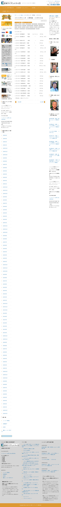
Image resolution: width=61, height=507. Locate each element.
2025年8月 (5, 161)
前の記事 (19, 101)
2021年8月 (5, 316)
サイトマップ (25, 496)
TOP (15, 15)
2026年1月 (5, 145)
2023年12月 (5, 225)
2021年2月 (5, 332)
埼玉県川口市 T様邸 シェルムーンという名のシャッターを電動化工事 (54, 150)
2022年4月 (5, 290)
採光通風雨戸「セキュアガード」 (23, 7)
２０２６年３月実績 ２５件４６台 (49, 459)
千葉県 (20, 27)
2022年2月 (5, 297)
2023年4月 (5, 251)
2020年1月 (5, 368)
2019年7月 (5, 387)
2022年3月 (5, 293)
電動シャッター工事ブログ (27, 22)
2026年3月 (5, 138)
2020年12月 (5, 335)
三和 (16, 27)
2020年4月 (5, 358)
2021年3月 (5, 329)
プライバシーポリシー (27, 498)
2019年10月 (5, 377)
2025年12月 (5, 148)
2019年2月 (5, 403)
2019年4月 (5, 397)
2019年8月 (5, 384)
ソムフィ (24, 25)
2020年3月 (5, 361)
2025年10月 (5, 154)
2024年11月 (5, 190)
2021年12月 (5, 303)
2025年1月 (5, 183)
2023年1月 (5, 261)
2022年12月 (5, 264)
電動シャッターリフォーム (30, 28)
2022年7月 (5, 280)
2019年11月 (5, 374)
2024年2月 (5, 219)
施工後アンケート (26, 467)
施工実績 (31, 27)
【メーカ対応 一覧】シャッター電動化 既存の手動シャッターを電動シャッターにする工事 (30, 445)
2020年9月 (5, 342)
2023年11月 (5, 229)
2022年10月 (5, 271)
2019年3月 (5, 400)
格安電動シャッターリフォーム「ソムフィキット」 (41, 7)
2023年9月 (5, 235)
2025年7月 (5, 164)
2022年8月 (5, 277)
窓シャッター (22, 28)
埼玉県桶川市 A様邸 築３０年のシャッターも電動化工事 (54, 168)
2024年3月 (5, 216)
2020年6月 (5, 352)
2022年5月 (5, 287)
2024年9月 (5, 196)
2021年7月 (5, 319)
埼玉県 (24, 27)
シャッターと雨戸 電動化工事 (8, 7)
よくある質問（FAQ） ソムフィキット (30, 482)
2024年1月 (5, 222)
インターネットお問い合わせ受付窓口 (8, 453)
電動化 (38, 28)
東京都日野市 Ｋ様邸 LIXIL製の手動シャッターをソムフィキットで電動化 (54, 174)
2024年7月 (5, 203)
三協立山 (40, 25)
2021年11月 (5, 306)
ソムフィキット (30, 25)
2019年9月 (5, 381)
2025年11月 (5, 151)
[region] (54, 46)
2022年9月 (5, 274)
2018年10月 (5, 413)
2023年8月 (5, 238)
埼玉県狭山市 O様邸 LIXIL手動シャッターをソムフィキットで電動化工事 (54, 163)
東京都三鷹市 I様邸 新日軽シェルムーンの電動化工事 (54, 133)
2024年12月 (5, 187)
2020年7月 (5, 348)
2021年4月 (5, 326)
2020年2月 (5, 365)
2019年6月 (5, 390)
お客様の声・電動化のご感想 (28, 448)
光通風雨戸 (5, 423)
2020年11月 (5, 339)
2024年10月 (5, 193)
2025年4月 (5, 174)
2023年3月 (5, 255)
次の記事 (41, 101)
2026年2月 (5, 141)
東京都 (36, 27)
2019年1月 (5, 407)
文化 (27, 27)
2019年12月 (5, 371)
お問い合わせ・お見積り (53, 15)
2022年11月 (5, 267)
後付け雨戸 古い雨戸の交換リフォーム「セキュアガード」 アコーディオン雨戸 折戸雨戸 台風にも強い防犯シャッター (30, 464)
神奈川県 (16, 28)
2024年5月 (5, 209)
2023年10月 (5, 232)
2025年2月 (5, 180)
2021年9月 (5, 313)
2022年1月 (5, 300)
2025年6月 (5, 167)
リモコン (36, 25)
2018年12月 (5, 410)
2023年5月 (5, 248)
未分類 (4, 427)
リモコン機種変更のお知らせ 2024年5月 (31, 461)
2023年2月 (5, 258)
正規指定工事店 (41, 27)
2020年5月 (5, 355)
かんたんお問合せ (26, 450)
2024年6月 (5, 206)
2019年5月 (5, 394)
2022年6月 (5, 284)
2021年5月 (5, 322)
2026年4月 (5, 135)
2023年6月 (5, 245)
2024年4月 (5, 212)
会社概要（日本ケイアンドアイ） (9, 11)
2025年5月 (5, 170)
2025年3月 (5, 177)
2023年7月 (5, 242)
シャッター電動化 (20, 15)
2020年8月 (5, 345)
